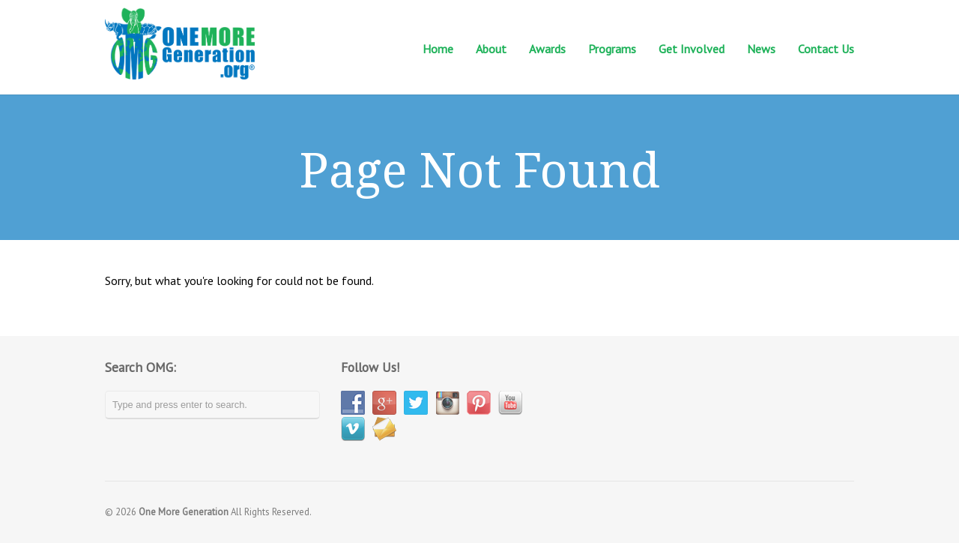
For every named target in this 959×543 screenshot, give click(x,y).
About (491, 49)
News (761, 49)
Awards (547, 48)
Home (438, 48)
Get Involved (691, 49)
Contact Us (826, 49)
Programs (612, 49)
